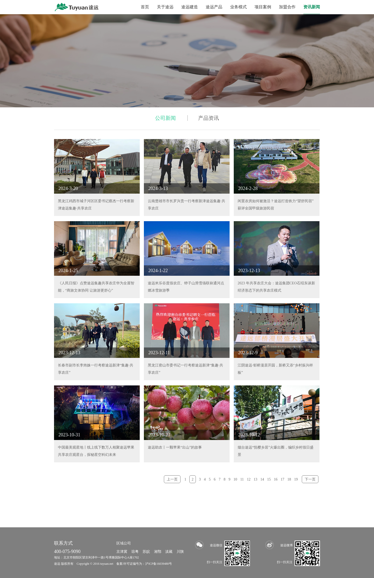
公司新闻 (165, 118)
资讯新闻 (311, 7)
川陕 (180, 552)
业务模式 (238, 7)
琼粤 (135, 552)
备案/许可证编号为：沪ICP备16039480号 (144, 564)
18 (289, 479)
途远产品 (214, 7)
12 (249, 479)
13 (255, 479)
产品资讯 (208, 118)
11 (242, 479)
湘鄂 (157, 552)
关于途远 (165, 7)
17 (282, 479)
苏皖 (146, 552)
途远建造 (189, 7)
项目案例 (263, 7)
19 (296, 479)
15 (269, 479)
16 (276, 479)
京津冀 (121, 552)
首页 (145, 7)
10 (235, 479)
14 (262, 479)
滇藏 (168, 552)
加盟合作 (287, 7)
